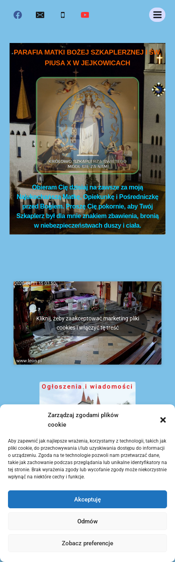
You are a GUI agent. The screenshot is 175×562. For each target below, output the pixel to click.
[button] (163, 420)
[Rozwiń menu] (157, 14)
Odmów (87, 521)
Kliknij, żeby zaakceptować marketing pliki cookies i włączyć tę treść (87, 323)
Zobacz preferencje (87, 543)
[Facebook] (18, 14)
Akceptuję (87, 499)
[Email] (40, 14)
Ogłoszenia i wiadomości (87, 389)
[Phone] (62, 14)
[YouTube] (85, 14)
